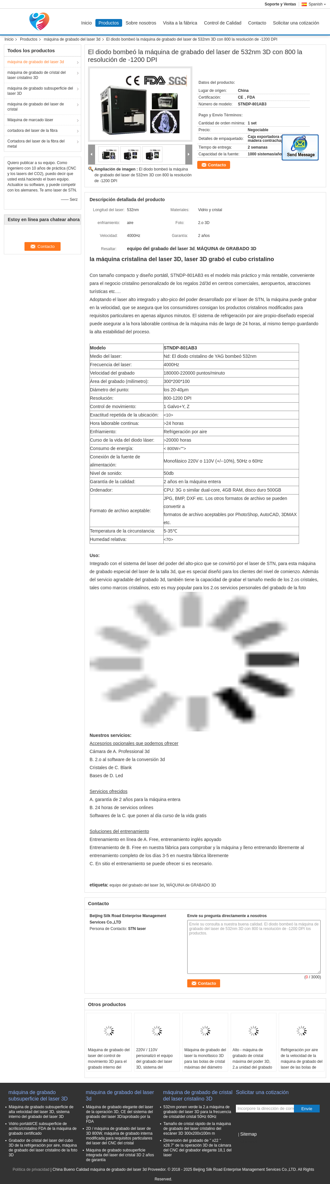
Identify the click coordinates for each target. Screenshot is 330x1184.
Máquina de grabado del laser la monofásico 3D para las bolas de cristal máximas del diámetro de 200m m (205, 1061)
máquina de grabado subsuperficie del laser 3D (40, 91)
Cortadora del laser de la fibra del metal (35, 144)
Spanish (317, 4)
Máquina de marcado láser (30, 120)
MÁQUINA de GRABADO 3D (191, 885)
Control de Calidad (222, 22)
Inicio (86, 22)
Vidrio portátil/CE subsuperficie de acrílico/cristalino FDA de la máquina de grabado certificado (43, 1128)
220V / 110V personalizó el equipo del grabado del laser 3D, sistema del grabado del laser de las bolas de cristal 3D (156, 1064)
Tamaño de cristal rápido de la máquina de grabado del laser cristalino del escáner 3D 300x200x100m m (197, 1128)
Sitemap (248, 1134)
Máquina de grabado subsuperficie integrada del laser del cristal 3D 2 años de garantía (120, 1155)
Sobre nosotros (141, 22)
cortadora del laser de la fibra (32, 130)
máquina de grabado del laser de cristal (35, 107)
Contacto (257, 22)
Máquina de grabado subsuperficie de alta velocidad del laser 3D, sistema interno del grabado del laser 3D (41, 1112)
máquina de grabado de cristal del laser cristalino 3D (36, 75)
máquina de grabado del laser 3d (72, 39)
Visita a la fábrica (180, 22)
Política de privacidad (31, 1169)
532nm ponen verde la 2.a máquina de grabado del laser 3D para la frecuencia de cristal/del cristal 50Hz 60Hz (197, 1112)
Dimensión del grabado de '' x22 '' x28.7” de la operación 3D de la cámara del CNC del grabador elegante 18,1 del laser (197, 1147)
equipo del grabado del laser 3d (137, 885)
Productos (109, 22)
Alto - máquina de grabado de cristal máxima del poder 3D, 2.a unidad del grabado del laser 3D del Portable (252, 1064)
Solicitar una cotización (296, 22)
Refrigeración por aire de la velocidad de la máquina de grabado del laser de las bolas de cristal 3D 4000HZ (301, 1061)
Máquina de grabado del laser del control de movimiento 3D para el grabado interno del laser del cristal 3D (109, 1061)
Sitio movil (246, 1142)
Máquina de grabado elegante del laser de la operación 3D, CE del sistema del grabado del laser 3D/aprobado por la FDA (119, 1114)
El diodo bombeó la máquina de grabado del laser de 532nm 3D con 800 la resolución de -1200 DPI (143, 175)
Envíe (306, 1108)
